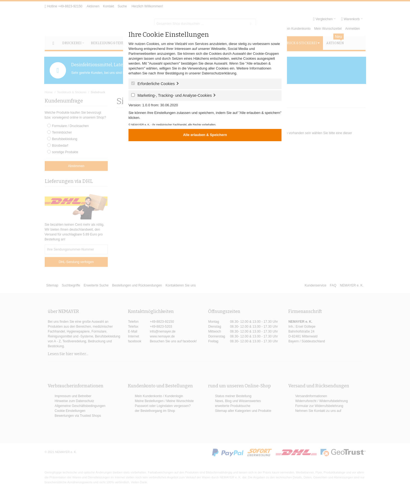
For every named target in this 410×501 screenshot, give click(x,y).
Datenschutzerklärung (219, 73)
